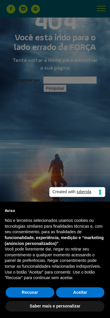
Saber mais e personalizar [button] (55, 306)
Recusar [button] (30, 292)
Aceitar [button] (80, 292)
